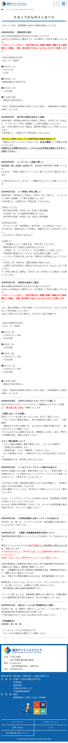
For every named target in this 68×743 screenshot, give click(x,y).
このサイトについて (50, 722)
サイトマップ (18, 722)
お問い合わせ (18, 728)
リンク (50, 728)
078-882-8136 (16, 663)
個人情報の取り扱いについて (17, 734)
